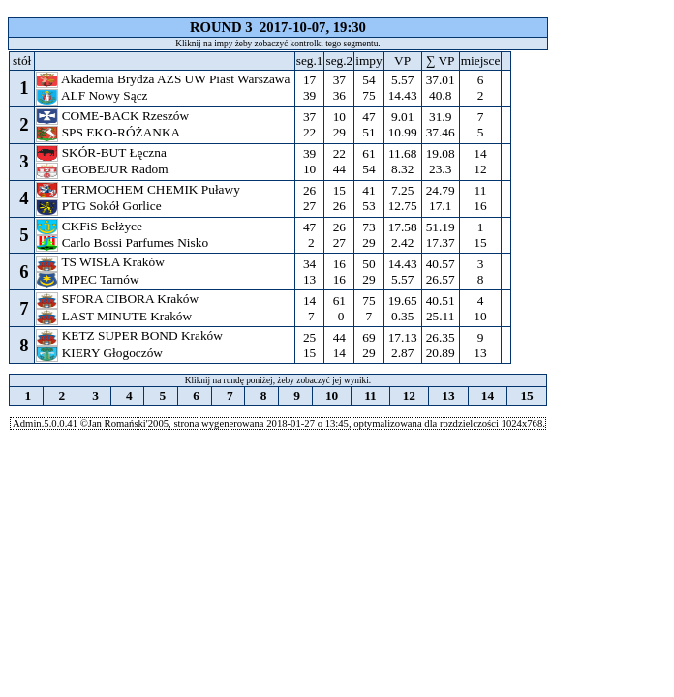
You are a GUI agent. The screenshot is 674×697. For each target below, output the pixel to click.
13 (448, 395)
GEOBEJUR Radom (103, 169)
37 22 (310, 124)
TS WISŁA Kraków (102, 262)
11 (370, 395)
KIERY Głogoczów (101, 353)
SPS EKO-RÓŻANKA (109, 132)
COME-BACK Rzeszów (114, 115)
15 (526, 395)
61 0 (339, 308)
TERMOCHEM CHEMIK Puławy (139, 189)
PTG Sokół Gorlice (100, 205)
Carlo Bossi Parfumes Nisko (123, 242)
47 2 (310, 235)
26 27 (310, 198)
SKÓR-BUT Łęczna (102, 152)
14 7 (310, 308)
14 (487, 395)
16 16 (339, 272)
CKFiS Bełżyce (90, 226)
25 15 (310, 345)
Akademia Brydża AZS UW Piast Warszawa (164, 79)
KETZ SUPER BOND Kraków (131, 335)
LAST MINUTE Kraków (115, 316)
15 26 (339, 198)
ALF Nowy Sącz (93, 95)
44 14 (339, 345)
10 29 (339, 124)
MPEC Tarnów (89, 279)
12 (408, 395)
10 (332, 395)
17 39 (310, 88)
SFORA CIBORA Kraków (118, 298)
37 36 (339, 88)
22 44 (339, 161)
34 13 (310, 272)
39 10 (310, 161)
